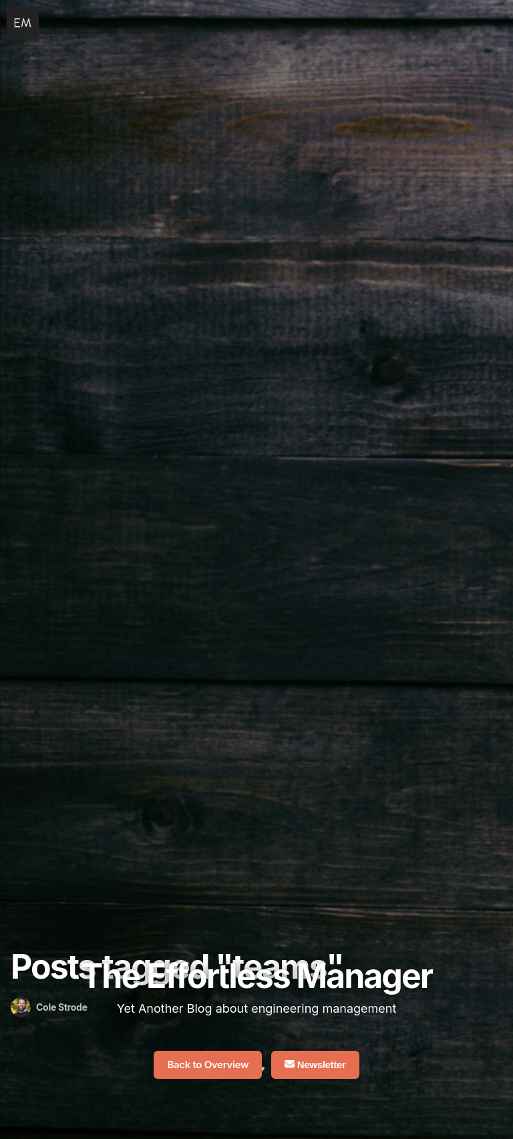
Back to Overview (207, 1064)
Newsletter (315, 1064)
